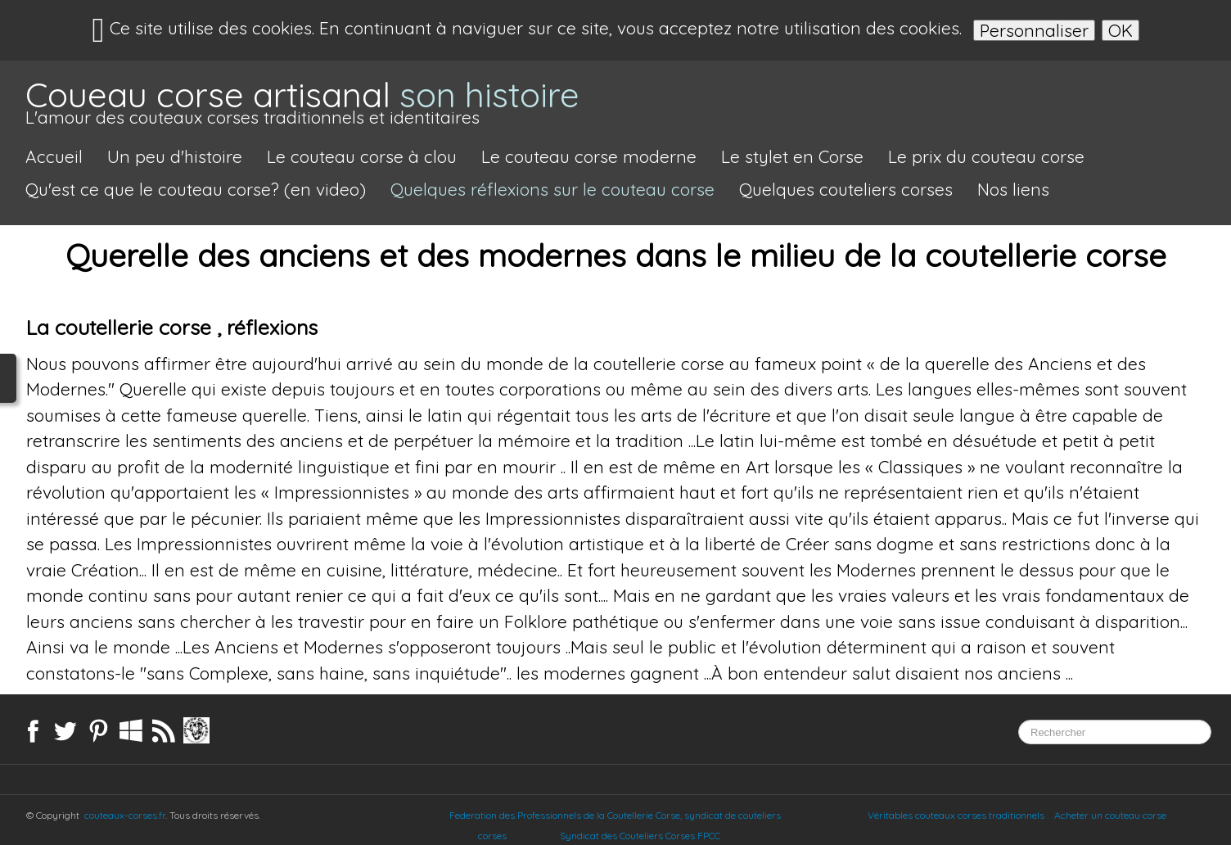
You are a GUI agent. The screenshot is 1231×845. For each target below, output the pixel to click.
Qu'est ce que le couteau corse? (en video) (195, 189)
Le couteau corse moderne (589, 156)
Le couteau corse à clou (362, 156)
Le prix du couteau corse (986, 156)
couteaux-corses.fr (124, 815)
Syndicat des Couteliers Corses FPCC (656, 835)
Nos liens (1013, 189)
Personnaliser (1034, 30)
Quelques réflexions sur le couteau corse (552, 189)
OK (1120, 30)
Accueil (54, 156)
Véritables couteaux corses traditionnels (956, 815)
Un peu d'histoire (174, 156)
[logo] (302, 103)
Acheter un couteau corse (1110, 815)
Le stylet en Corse (792, 156)
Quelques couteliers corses (846, 189)
